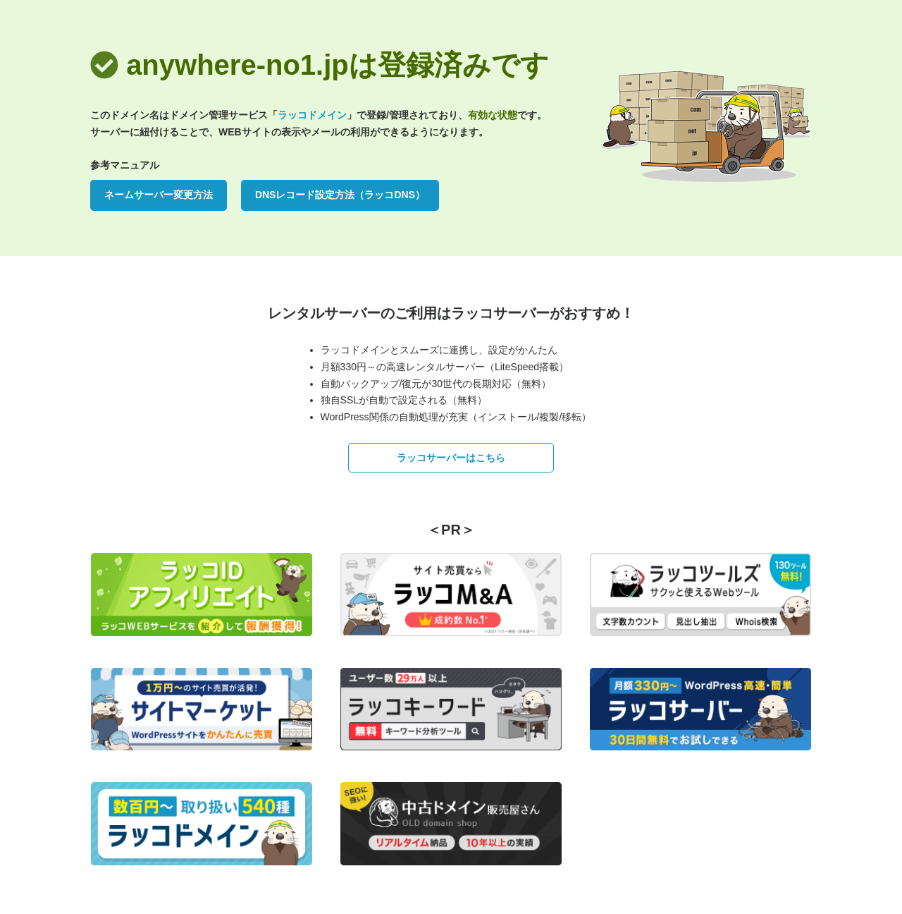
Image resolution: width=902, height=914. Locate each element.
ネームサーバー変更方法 (158, 194)
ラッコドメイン (312, 115)
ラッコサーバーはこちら (451, 457)
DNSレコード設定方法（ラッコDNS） (340, 194)
